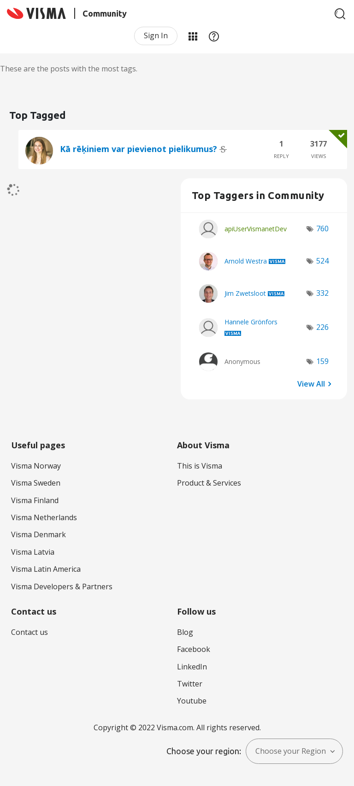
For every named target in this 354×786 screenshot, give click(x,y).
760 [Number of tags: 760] (322, 228)
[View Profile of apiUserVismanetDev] (255, 228)
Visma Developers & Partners (61, 586)
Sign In (156, 35)
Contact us (29, 632)
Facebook (193, 649)
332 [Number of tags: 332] (322, 293)
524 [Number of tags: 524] (322, 261)
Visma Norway (36, 466)
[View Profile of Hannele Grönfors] (250, 321)
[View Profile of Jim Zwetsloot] (245, 293)
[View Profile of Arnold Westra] (245, 261)
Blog (185, 632)
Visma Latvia (32, 552)
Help (213, 36)
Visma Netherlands (44, 517)
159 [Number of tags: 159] (322, 361)
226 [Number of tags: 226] (322, 327)
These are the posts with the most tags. (68, 69)
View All (311, 384)
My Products (192, 36)
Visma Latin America (46, 569)
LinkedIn (192, 667)
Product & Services (209, 483)
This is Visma (199, 466)
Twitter (189, 684)
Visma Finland (35, 500)
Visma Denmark (38, 534)
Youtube (191, 701)
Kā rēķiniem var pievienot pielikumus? (139, 148)
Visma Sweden (35, 483)
